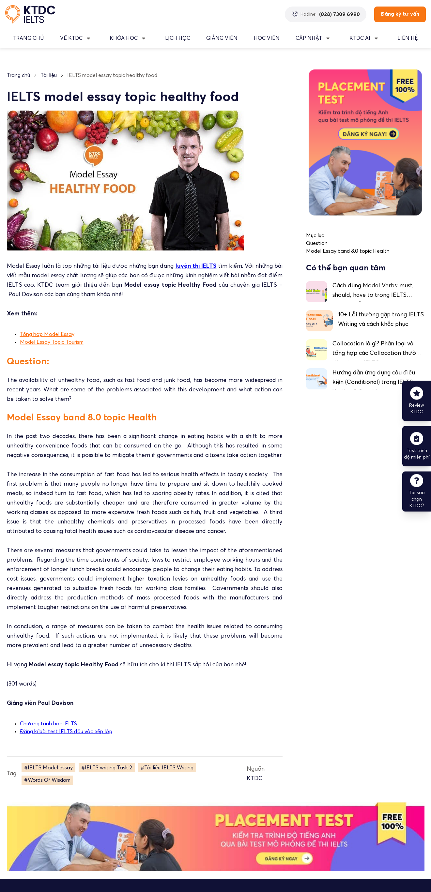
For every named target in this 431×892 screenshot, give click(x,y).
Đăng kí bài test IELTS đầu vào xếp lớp (66, 731)
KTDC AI (359, 38)
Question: (317, 243)
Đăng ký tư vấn (400, 14)
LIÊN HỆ (407, 38)
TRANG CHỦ (28, 38)
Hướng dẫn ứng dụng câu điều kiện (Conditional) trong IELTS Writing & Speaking (373, 382)
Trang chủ (18, 75)
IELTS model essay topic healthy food (112, 75)
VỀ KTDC (71, 38)
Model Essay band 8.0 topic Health (348, 251)
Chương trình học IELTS (48, 723)
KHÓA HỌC (124, 38)
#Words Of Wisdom (47, 780)
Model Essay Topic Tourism (52, 342)
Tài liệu (48, 75)
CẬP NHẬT (309, 38)
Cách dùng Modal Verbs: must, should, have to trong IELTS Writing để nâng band (373, 295)
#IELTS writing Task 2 (106, 767)
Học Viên (267, 38)
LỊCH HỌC (177, 38)
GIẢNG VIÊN (222, 38)
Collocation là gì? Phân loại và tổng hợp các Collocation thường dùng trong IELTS (377, 353)
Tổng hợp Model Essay (47, 334)
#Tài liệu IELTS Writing (167, 767)
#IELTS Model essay (48, 767)
